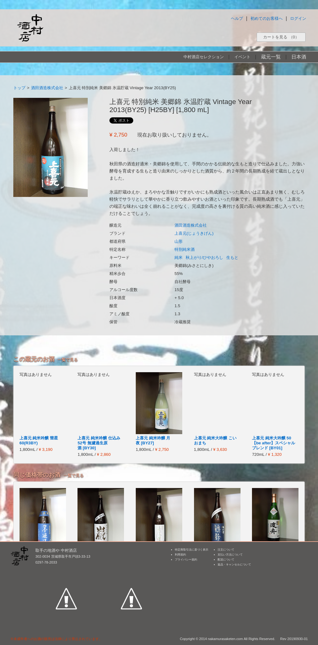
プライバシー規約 (186, 559)
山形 (178, 241)
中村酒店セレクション (203, 56)
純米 (178, 257)
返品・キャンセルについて (234, 564)
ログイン (298, 18)
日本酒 (298, 56)
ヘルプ (237, 18)
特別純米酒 (184, 249)
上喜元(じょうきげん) (194, 233)
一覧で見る (68, 359)
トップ (19, 87)
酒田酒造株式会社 (47, 87)
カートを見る (281, 37)
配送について (226, 559)
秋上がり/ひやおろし (204, 257)
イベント (242, 56)
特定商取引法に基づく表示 (191, 549)
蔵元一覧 (271, 56)
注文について (226, 549)
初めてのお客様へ (266, 18)
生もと (232, 257)
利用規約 (180, 554)
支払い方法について (230, 554)
